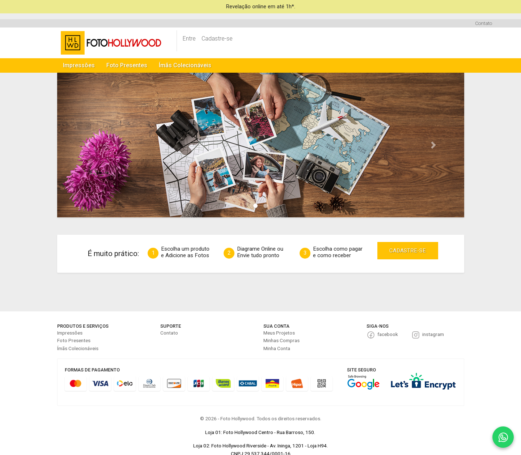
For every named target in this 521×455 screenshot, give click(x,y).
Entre (189, 38)
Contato (483, 23)
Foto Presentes (126, 65)
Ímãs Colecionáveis (185, 65)
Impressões (79, 65)
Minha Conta (276, 348)
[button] (87, 145)
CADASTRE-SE (407, 250)
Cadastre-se (217, 38)
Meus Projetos (279, 333)
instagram (433, 334)
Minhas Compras (281, 340)
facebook (387, 334)
